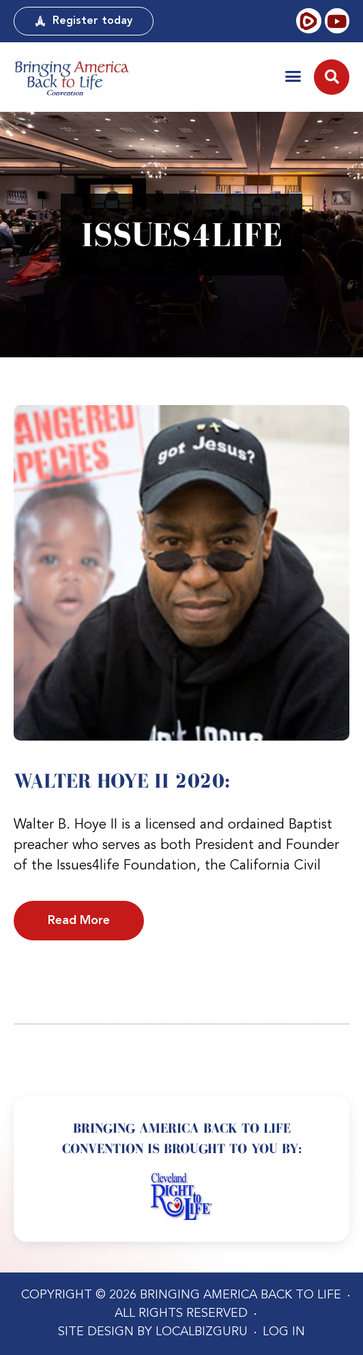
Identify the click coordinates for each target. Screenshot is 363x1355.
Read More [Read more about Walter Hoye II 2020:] (79, 920)
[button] (293, 76)
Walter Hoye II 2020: (122, 781)
